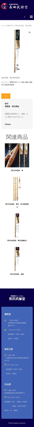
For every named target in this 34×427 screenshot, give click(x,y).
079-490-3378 (13, 365)
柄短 (26, 82)
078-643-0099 (14, 330)
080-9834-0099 (13, 397)
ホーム (3, 26)
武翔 (30, 82)
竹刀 (2, 85)
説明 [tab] (5, 96)
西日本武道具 (9, 85)
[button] (29, 32)
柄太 (23, 82)
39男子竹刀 (10, 26)
